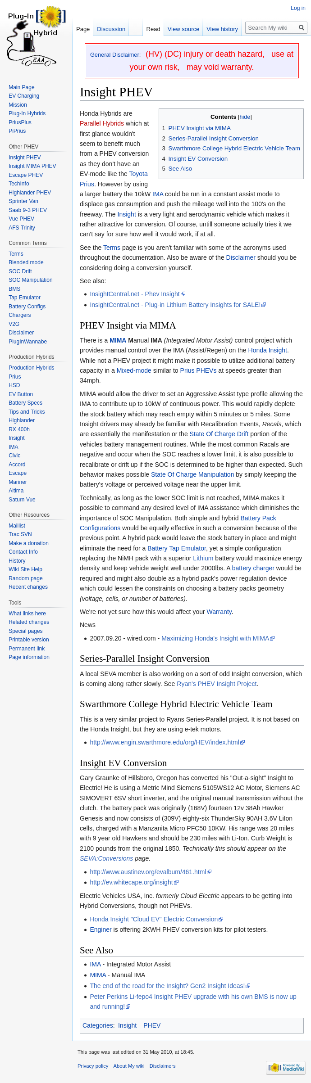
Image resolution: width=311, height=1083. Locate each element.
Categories (97, 1025)
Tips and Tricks (27, 412)
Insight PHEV (25, 157)
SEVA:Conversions (106, 858)
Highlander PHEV (30, 193)
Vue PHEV (21, 219)
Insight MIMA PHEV (32, 166)
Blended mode (26, 262)
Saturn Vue (22, 499)
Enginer (100, 929)
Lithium (203, 558)
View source (184, 29)
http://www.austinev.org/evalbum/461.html (148, 871)
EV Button (21, 394)
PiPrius (17, 131)
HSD (14, 385)
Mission (18, 105)
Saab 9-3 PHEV (28, 210)
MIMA (118, 340)
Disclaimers (163, 1066)
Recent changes (28, 587)
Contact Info (23, 552)
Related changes (29, 622)
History (17, 561)
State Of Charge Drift (219, 434)
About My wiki (129, 1066)
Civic (14, 455)
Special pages (25, 631)
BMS (14, 289)
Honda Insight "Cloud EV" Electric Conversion (154, 919)
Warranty (219, 611)
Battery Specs (25, 403)
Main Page (21, 87)
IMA (157, 194)
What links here (27, 613)
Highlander (22, 420)
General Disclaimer (114, 54)
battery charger (253, 568)
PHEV (151, 1025)
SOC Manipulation (30, 280)
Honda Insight (267, 350)
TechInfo (19, 183)
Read (153, 29)
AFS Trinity (22, 228)
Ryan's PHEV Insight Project (216, 683)
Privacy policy (93, 1066)
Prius (15, 377)
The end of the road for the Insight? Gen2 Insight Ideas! (167, 985)
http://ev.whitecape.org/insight (131, 882)
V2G (14, 324)
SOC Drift (20, 271)
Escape (18, 473)
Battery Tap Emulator (176, 548)
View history (222, 29)
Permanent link (27, 648)
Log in (298, 8)
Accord (17, 464)
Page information (29, 657)
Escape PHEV (26, 175)
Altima (16, 490)
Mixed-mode (134, 370)
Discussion (111, 29)
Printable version (29, 639)
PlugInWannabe (28, 341)
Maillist (17, 526)
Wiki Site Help (25, 569)
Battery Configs (27, 306)
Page (83, 29)
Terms (111, 247)
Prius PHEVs (198, 370)
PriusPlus (20, 122)
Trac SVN (20, 534)
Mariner (18, 482)
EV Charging (24, 96)
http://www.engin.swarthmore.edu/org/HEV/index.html (164, 742)
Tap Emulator (25, 297)
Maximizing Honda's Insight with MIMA (215, 638)
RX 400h (19, 429)
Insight (127, 214)
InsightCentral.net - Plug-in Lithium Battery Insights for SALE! (175, 304)
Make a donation (29, 543)
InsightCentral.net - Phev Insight (134, 294)
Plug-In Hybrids (27, 113)
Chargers (20, 315)
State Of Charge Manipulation (192, 474)
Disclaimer (241, 257)
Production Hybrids (31, 368)
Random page (25, 578)
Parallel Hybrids (102, 123)
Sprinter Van (23, 201)
